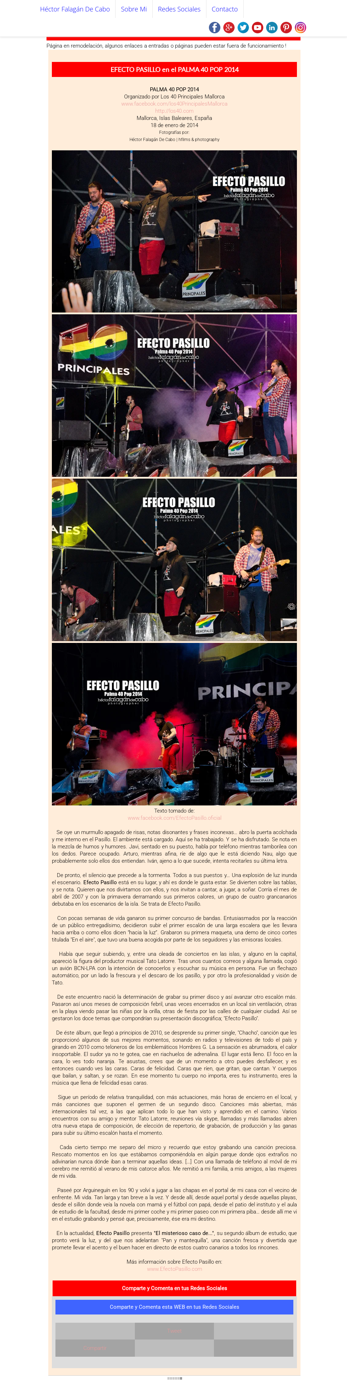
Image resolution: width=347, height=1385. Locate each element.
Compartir (95, 1348)
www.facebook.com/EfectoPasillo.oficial (174, 818)
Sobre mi (134, 9)
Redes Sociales (179, 9)
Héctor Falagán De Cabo (75, 9)
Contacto (225, 9)
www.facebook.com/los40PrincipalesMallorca (174, 104)
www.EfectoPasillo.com (174, 1269)
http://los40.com (174, 111)
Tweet (174, 1331)
